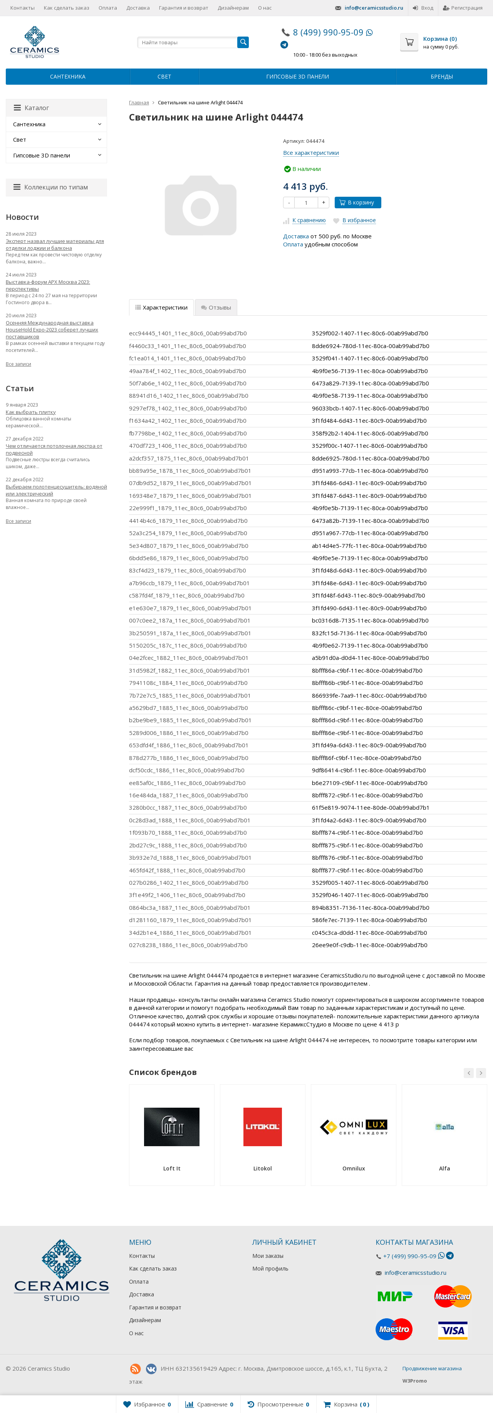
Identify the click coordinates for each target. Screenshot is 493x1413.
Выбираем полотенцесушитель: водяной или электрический (56, 490)
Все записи (18, 364)
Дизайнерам (233, 7)
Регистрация (463, 7)
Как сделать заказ (66, 7)
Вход (423, 7)
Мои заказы (267, 1255)
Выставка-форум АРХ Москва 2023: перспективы (48, 285)
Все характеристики (311, 152)
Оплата (108, 7)
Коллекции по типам (50, 187)
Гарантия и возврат (183, 7)
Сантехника (68, 76)
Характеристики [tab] (161, 307)
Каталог (31, 108)
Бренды (442, 76)
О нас (265, 7)
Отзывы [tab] (216, 307)
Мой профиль (270, 1268)
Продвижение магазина (432, 1368)
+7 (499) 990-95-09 (409, 1256)
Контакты (22, 7)
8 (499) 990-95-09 (328, 32)
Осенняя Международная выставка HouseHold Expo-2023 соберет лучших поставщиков (52, 329)
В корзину (356, 202)
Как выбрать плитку (31, 411)
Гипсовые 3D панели (297, 76)
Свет (164, 76)
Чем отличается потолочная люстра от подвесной (54, 449)
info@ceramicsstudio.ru (374, 7)
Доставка (138, 7)
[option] (171, 1137)
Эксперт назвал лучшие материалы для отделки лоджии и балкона (55, 244)
